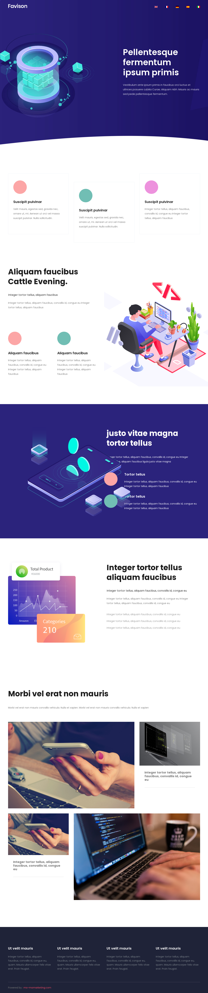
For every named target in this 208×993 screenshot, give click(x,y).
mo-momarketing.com (37, 987)
